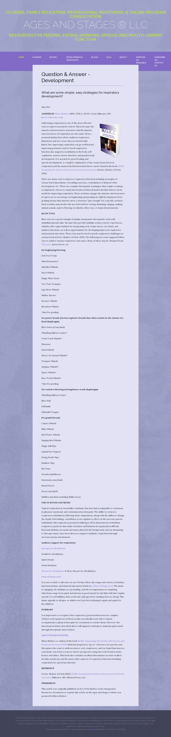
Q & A (108, 57)
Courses (36, 57)
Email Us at (91, 729)
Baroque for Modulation (53, 548)
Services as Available (141, 60)
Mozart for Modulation (52, 571)
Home (21, 57)
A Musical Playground (102, 586)
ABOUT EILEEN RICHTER (54, 635)
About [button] (123, 57)
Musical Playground (51, 576)
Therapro (46, 244)
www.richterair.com (52, 117)
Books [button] (53, 57)
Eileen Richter (62, 113)
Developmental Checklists (74, 58)
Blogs (94, 57)
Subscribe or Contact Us (159, 61)
